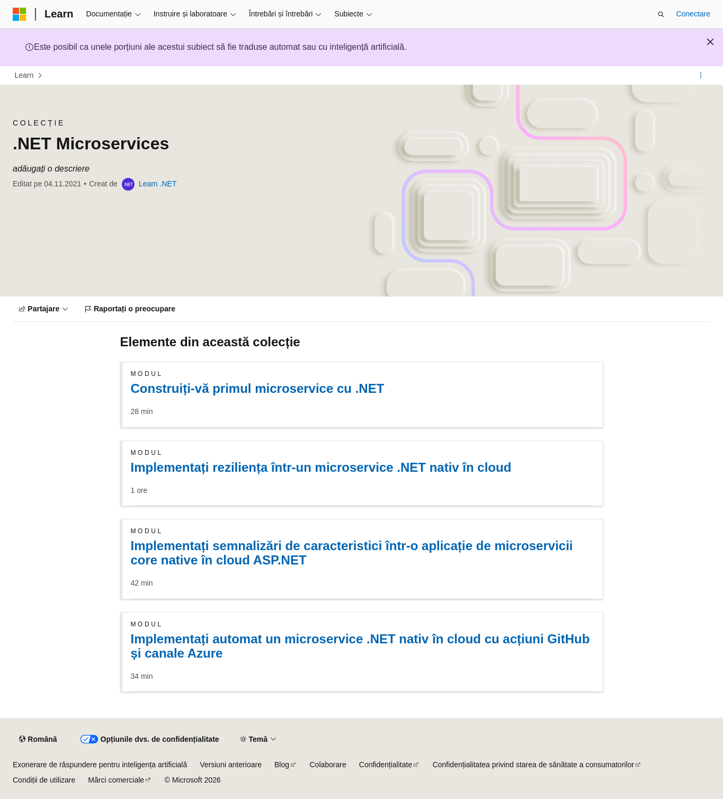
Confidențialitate (385, 764)
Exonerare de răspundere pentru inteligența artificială (100, 764)
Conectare (693, 14)
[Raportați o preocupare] (130, 309)
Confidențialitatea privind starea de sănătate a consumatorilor (534, 764)
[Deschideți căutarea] (661, 14)
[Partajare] (44, 309)
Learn (24, 75)
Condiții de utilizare (44, 780)
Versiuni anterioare (231, 764)
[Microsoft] (19, 14)
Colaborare (328, 764)
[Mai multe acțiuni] (701, 75)
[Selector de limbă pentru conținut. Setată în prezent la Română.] (38, 739)
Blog (281, 764)
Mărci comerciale (116, 780)
